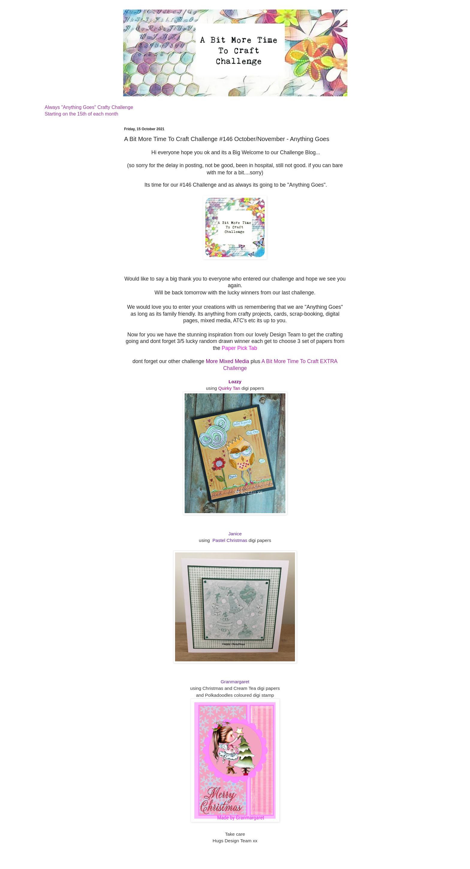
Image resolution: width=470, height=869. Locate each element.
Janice (235, 533)
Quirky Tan (229, 388)
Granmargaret (235, 681)
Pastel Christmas (230, 540)
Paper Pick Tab (239, 348)
